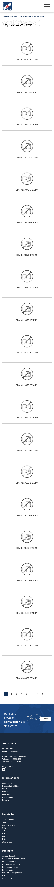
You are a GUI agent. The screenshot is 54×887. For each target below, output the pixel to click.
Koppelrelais (7, 870)
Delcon (5, 836)
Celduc (5, 833)
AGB (4, 803)
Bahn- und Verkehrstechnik (13, 859)
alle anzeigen (7, 842)
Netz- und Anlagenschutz (12, 873)
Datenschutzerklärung (11, 786)
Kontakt (46, 718)
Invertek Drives (39, 17)
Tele (4, 822)
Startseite (6, 17)
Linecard (6, 794)
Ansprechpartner (9, 797)
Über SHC (6, 792)
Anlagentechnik (8, 856)
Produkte (14, 17)
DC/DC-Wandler (9, 861)
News (4, 789)
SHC (4, 828)
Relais (4, 875)
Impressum (7, 783)
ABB (4, 831)
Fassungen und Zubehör (12, 864)
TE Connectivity (8, 820)
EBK (4, 839)
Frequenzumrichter (25, 17)
